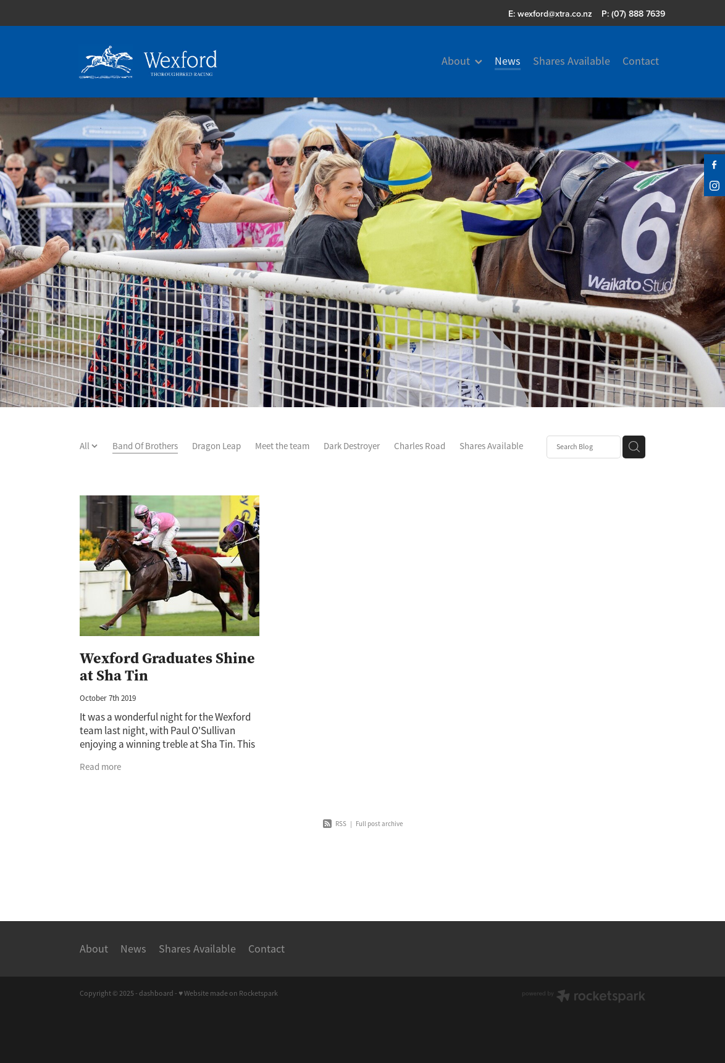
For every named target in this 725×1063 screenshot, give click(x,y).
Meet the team (282, 446)
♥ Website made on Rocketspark (228, 993)
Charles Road (419, 446)
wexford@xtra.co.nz (555, 13)
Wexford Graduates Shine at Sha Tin (167, 667)
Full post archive (379, 823)
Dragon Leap (216, 446)
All (85, 446)
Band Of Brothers (145, 446)
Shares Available (491, 446)
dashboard (156, 993)
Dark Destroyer (352, 446)
